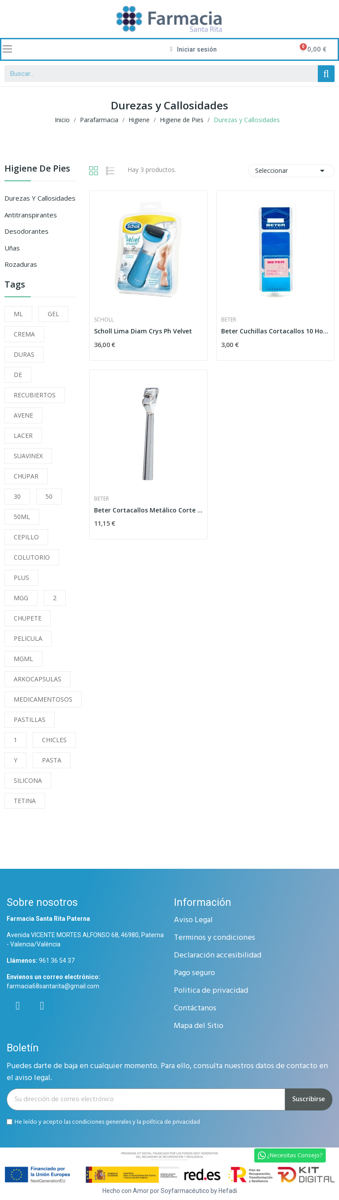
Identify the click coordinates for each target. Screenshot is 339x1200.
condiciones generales (101, 1122)
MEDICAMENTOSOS (43, 699)
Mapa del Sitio (198, 1026)
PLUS (21, 577)
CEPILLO (26, 537)
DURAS (24, 354)
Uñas (12, 247)
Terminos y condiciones (214, 938)
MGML (23, 658)
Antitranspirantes (30, 214)
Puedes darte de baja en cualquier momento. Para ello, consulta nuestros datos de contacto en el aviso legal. (167, 1072)
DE (18, 374)
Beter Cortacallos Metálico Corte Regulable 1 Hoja (148, 510)
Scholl (104, 319)
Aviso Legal (193, 920)
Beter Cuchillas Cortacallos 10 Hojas (275, 331)
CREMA (24, 334)
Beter (228, 319)
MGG (21, 598)
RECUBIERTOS (35, 395)
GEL (53, 314)
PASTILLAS (29, 719)
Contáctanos (195, 1008)
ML (18, 314)
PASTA (51, 760)
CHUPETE (27, 618)
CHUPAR (26, 476)
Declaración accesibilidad (217, 955)
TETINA (25, 800)
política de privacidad (171, 1122)
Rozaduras (20, 264)
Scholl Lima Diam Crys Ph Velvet (143, 331)
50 (49, 496)
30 (17, 496)
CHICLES (54, 740)
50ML (22, 516)
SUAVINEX (28, 456)
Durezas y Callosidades (39, 198)
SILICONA (28, 780)
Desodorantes (26, 231)
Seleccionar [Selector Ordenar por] (291, 170)
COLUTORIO (32, 557)
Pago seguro (194, 973)
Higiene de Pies (37, 169)
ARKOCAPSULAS (37, 679)
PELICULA (28, 638)
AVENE (23, 415)
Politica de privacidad (211, 991)
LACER (23, 435)
